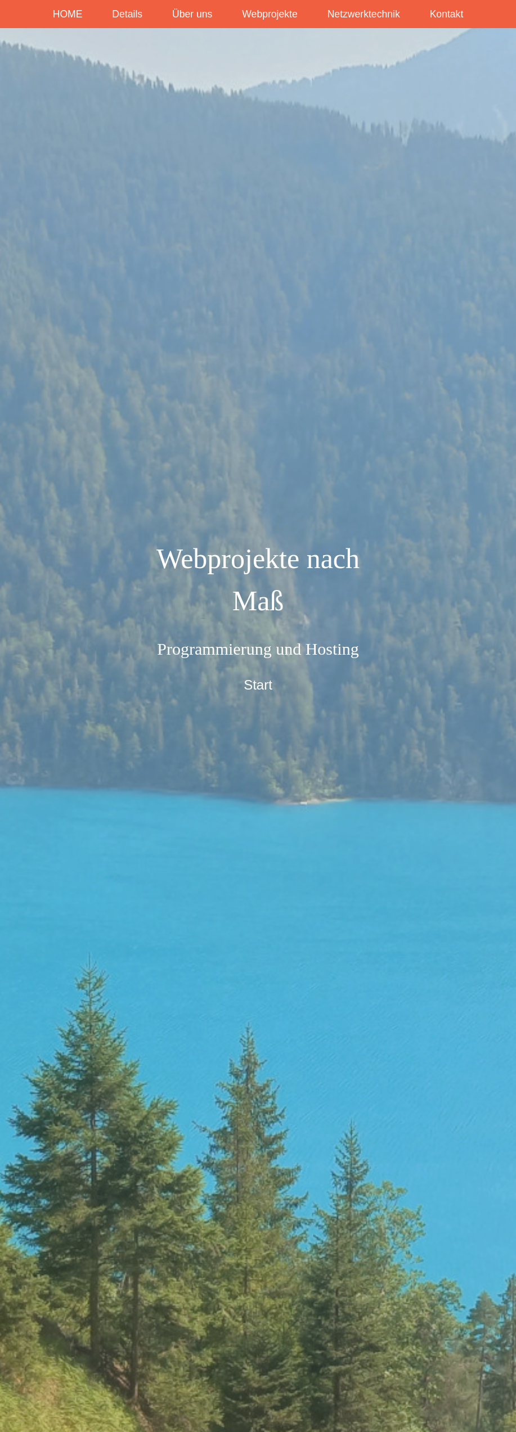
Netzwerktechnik (363, 14)
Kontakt (447, 14)
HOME (68, 14)
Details (127, 14)
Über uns (192, 14)
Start (258, 684)
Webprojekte (269, 14)
